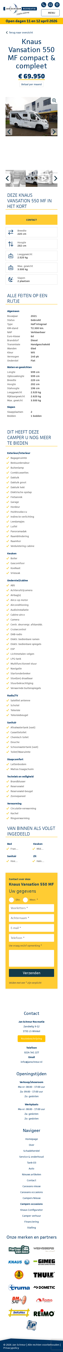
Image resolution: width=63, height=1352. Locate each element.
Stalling (31, 1227)
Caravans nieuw (31, 1186)
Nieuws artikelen (31, 1174)
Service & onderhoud (31, 1156)
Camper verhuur (31, 1215)
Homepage (31, 1139)
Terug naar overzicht (21, 32)
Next (54, 131)
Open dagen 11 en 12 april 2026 (31, 21)
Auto (31, 1168)
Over (31, 1145)
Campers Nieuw (31, 1198)
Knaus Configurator (31, 1210)
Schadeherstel (31, 1151)
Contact (31, 1180)
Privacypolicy (11, 1347)
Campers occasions (31, 1204)
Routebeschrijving (31, 1038)
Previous (9, 131)
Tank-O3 (31, 1162)
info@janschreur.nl (31, 1061)
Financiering (31, 1221)
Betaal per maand (31, 84)
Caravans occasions (31, 1192)
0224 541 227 (31, 1052)
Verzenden (31, 973)
